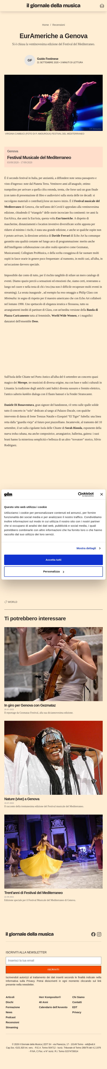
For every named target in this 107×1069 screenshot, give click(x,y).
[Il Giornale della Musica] (53, 5)
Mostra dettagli (86, 548)
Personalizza (53, 571)
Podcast (10, 1017)
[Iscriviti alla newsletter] (102, 6)
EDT (74, 1007)
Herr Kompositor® (50, 997)
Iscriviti (53, 969)
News (9, 1012)
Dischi (9, 1002)
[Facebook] (93, 934)
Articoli (10, 997)
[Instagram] (99, 934)
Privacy (76, 1012)
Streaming (12, 1027)
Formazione (13, 1007)
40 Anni (43, 1002)
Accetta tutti (53, 559)
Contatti (77, 1002)
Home (45, 24)
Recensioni (58, 24)
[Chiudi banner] (101, 494)
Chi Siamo (78, 997)
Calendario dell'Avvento (53, 1007)
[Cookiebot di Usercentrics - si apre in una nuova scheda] (78, 494)
